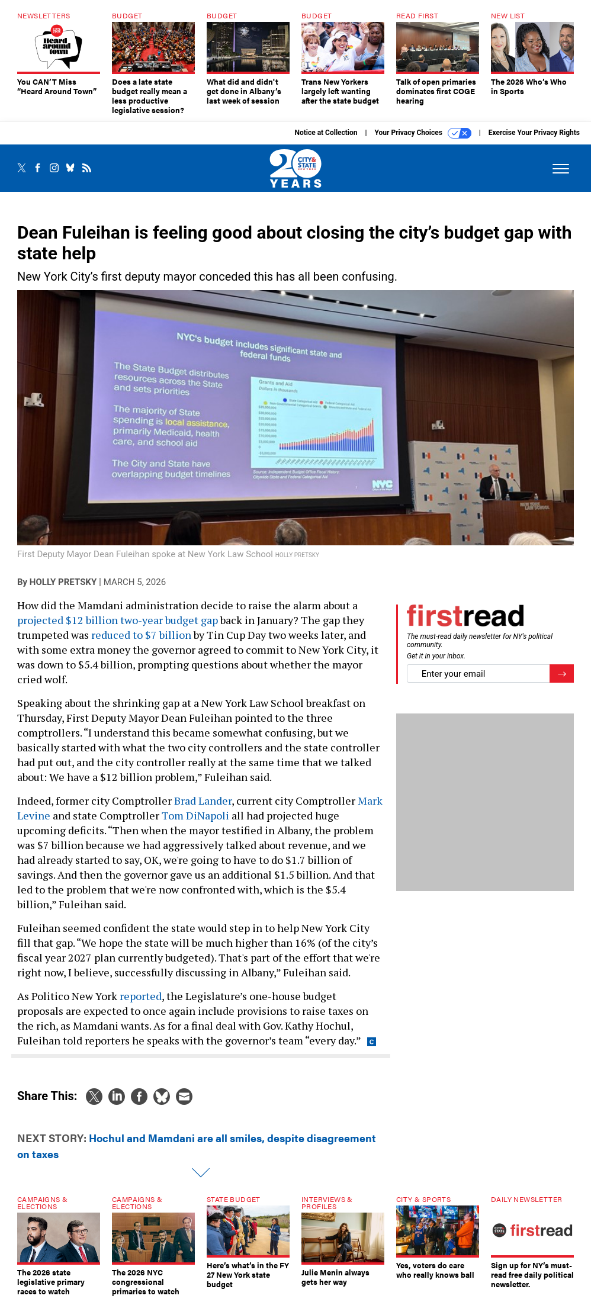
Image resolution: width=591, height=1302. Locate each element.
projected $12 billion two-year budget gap (117, 620)
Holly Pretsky (63, 582)
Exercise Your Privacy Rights (534, 132)
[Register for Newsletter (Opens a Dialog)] (562, 673)
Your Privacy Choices (423, 133)
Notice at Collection (325, 132)
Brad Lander (203, 800)
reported (141, 996)
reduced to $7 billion (141, 635)
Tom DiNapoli (195, 815)
